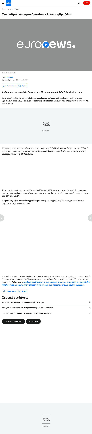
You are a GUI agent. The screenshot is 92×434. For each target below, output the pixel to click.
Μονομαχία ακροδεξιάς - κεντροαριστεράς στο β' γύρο (23, 302)
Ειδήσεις (8, 9)
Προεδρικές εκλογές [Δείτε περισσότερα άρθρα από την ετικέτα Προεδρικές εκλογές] (13, 321)
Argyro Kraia (9, 77)
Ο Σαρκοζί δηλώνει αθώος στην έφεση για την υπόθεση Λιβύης (26, 313)
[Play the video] (46, 45)
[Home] (2, 9)
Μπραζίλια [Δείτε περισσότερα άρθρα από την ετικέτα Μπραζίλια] (33, 321)
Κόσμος (16, 9)
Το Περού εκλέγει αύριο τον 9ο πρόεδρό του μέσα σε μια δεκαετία (27, 308)
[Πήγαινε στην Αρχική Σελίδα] (8, 3)
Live (86, 3)
